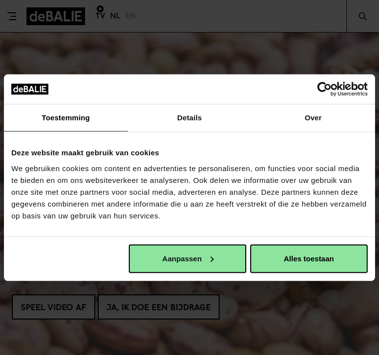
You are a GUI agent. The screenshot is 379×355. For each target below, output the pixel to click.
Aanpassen (188, 258)
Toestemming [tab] (66, 117)
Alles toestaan (309, 258)
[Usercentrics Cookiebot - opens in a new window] (324, 89)
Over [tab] (313, 117)
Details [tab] (189, 117)
